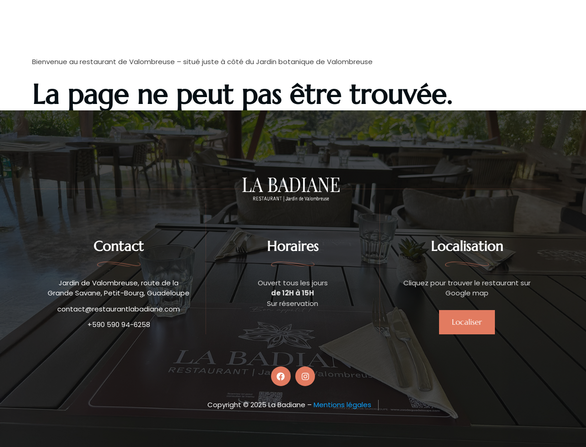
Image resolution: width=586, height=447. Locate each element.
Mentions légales (342, 404)
